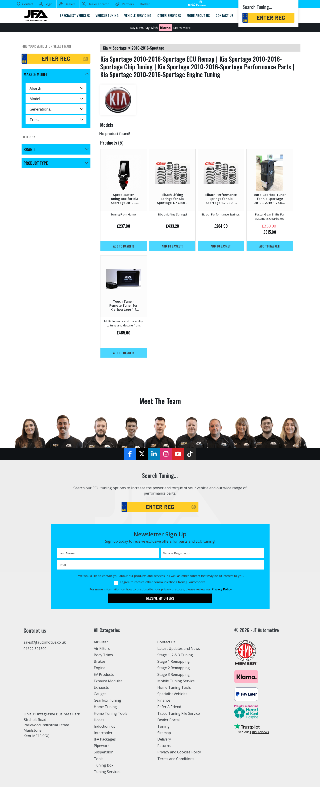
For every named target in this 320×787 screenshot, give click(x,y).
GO (85, 58)
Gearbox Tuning (107, 700)
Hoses (99, 719)
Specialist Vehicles (172, 693)
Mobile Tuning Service (176, 680)
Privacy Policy (222, 589)
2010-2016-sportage (148, 48)
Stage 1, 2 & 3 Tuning (175, 654)
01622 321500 (35, 648)
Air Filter (101, 642)
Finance (163, 700)
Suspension (104, 752)
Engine (100, 667)
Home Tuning (105, 706)
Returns (164, 745)
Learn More (181, 28)
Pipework (102, 745)
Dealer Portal (168, 719)
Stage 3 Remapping (173, 674)
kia (105, 48)
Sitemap (164, 732)
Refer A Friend (169, 706)
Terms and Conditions (176, 758)
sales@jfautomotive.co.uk (45, 642)
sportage (120, 48)
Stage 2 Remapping (173, 667)
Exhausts (101, 687)
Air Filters (102, 648)
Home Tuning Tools (111, 713)
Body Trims (103, 654)
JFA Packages (105, 739)
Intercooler (103, 732)
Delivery (164, 739)
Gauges (100, 693)
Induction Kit (104, 726)
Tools (98, 758)
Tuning (163, 726)
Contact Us (166, 642)
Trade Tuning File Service (178, 713)
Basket (145, 4)
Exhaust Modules (108, 680)
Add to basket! (123, 246)
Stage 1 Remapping (173, 661)
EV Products (104, 674)
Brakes (100, 661)
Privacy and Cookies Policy (179, 752)
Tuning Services (107, 771)
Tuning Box (104, 765)
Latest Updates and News (178, 648)
